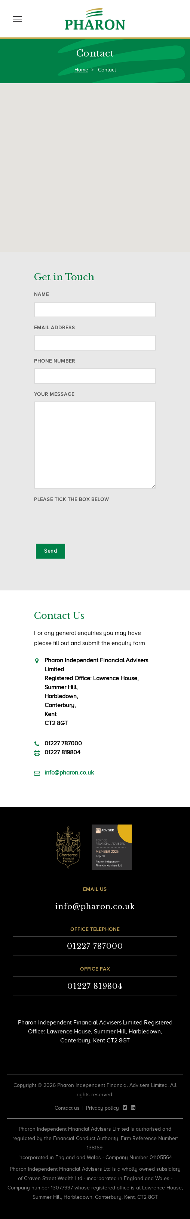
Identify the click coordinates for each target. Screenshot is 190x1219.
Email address (54, 327)
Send (50, 551)
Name (41, 294)
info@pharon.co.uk (69, 772)
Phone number (54, 361)
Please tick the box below (71, 499)
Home (81, 70)
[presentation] (91, 521)
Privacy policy (102, 1108)
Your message (54, 394)
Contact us (67, 1108)
